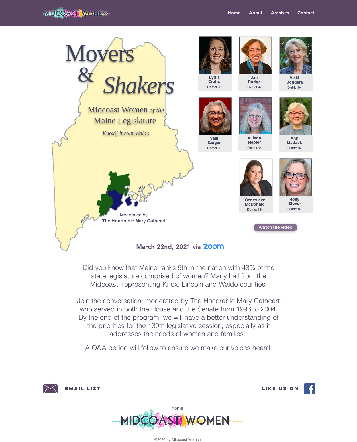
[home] (177, 408)
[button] (280, 13)
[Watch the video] (275, 227)
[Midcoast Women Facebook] (309, 388)
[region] (215, 63)
